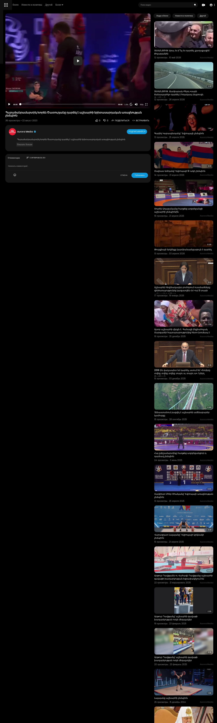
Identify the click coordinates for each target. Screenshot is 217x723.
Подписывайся (149, 131)
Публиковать (151, 178)
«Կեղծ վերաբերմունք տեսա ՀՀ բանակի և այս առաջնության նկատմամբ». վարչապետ (189, 693)
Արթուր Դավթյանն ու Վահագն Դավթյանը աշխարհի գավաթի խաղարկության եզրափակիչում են (189, 516)
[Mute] (147, 104)
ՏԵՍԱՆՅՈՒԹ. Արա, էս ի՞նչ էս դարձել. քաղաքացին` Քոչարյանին (186, 47)
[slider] (93, 104)
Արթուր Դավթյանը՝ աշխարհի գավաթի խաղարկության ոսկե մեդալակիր (187, 552)
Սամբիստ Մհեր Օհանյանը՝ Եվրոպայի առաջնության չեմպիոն (187, 443)
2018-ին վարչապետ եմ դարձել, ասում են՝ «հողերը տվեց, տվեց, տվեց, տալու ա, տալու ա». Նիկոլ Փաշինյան (189, 337)
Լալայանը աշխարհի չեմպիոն (182, 621)
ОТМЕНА (135, 178)
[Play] (47, 104)
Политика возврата (12, 87)
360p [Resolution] (153, 104)
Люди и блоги (53, 4)
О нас (6, 101)
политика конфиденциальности (18, 98)
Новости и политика (73, 4)
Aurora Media (65, 131)
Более (101, 4)
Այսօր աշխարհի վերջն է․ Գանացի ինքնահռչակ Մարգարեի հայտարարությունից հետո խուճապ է (187, 300)
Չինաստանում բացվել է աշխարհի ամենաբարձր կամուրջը (185, 372)
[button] (211, 5)
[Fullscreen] (158, 104)
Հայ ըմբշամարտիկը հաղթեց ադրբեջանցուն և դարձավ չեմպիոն (186, 408)
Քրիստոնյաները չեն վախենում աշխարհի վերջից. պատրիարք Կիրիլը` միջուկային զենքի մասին (189, 656)
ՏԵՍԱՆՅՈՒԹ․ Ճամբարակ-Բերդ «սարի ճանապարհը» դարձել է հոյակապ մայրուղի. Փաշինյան (187, 84)
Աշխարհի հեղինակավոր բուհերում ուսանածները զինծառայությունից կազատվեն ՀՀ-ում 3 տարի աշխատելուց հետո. (189, 265)
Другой (90, 4)
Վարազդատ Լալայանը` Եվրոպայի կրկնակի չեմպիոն (185, 479)
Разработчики (10, 105)
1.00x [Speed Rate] (138, 104)
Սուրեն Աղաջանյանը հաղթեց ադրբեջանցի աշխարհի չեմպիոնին (186, 190)
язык (20, 105)
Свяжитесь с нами (18, 101)
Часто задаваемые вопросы (16, 91)
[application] (103, 60)
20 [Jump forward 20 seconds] (143, 104)
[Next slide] (209, 15)
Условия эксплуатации (14, 94)
